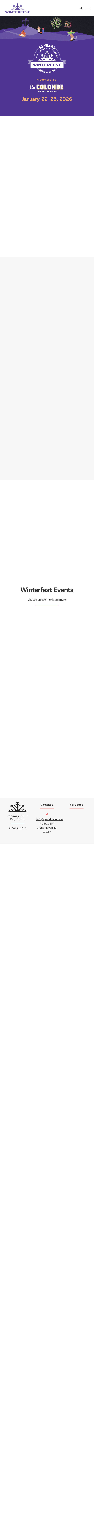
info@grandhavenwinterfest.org (47, 819)
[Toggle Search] (81, 8)
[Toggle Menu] (88, 8)
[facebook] (47, 814)
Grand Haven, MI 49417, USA (76, 822)
